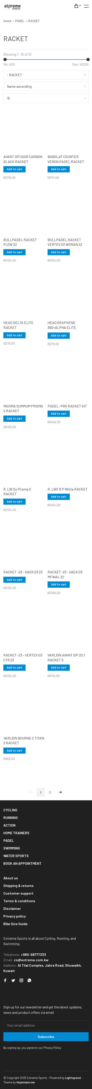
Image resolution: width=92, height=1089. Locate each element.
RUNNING (10, 817)
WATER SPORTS (16, 856)
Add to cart (14, 169)
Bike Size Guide (15, 924)
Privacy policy (14, 916)
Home (7, 21)
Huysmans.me (25, 1082)
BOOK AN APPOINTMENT (22, 863)
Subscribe (46, 1036)
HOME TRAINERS (16, 833)
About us (10, 878)
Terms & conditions (19, 901)
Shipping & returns (18, 885)
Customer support (18, 893)
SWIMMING (11, 848)
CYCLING (10, 810)
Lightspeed (73, 1078)
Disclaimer (12, 908)
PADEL (19, 21)
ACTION (9, 825)
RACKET (34, 21)
